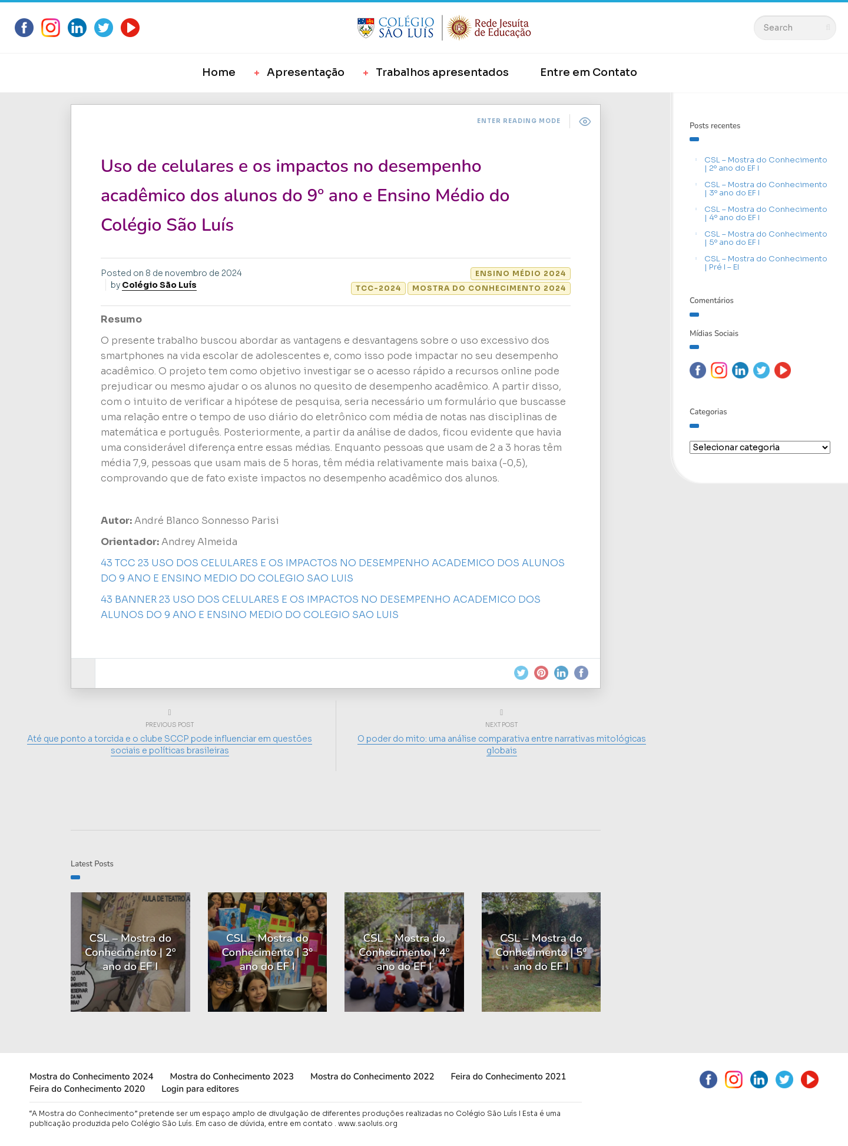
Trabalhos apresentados (442, 72)
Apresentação (305, 72)
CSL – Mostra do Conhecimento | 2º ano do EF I (765, 164)
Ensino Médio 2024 (520, 273)
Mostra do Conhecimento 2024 (489, 288)
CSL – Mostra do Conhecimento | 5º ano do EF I (765, 238)
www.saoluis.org (368, 1123)
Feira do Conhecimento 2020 (87, 1089)
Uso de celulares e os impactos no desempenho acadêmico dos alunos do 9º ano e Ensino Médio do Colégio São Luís (305, 195)
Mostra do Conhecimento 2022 (372, 1076)
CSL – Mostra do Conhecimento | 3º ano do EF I (765, 189)
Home (219, 72)
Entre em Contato (588, 72)
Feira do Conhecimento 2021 (508, 1076)
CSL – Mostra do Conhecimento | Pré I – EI (765, 263)
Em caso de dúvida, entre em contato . (266, 1123)
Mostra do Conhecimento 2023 (231, 1076)
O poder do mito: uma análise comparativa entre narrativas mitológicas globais (499, 744)
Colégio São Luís (159, 285)
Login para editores (200, 1089)
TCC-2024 (378, 288)
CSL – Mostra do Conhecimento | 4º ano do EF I (765, 213)
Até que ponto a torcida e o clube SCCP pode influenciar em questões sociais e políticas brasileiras (172, 744)
